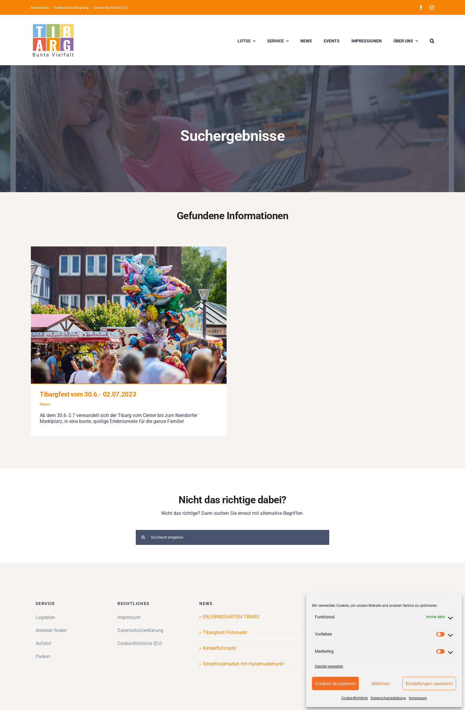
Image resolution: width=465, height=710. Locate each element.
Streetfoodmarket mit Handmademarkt (243, 664)
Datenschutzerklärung (388, 698)
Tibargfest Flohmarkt (225, 632)
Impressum (418, 698)
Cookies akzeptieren (335, 683)
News (45, 404)
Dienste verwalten (329, 666)
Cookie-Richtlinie (354, 698)
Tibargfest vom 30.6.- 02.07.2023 (88, 394)
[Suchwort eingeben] (232, 537)
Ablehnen (380, 683)
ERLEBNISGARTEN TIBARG (231, 617)
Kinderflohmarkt (219, 648)
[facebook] (421, 7)
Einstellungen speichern (429, 683)
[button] (432, 40)
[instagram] (431, 7)
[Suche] (143, 537)
